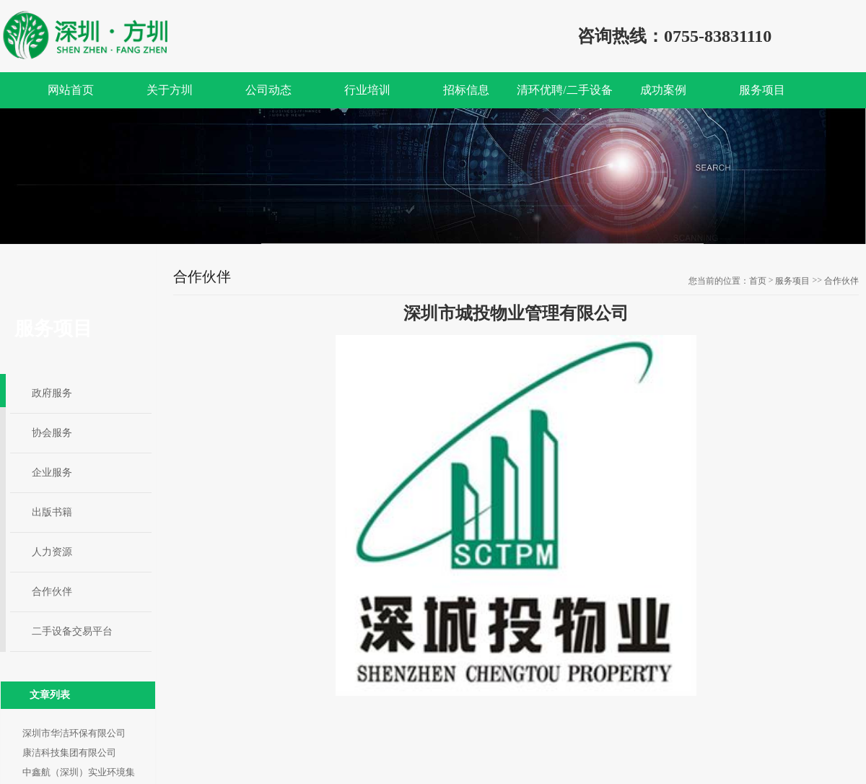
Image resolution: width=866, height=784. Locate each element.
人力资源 (52, 551)
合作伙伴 (52, 591)
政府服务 (52, 393)
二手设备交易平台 (72, 631)
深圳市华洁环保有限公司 (74, 733)
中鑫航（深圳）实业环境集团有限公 (78, 774)
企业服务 (52, 472)
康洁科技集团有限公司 (69, 752)
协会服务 (52, 432)
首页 (757, 281)
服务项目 (792, 281)
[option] (433, 176)
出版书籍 (52, 512)
